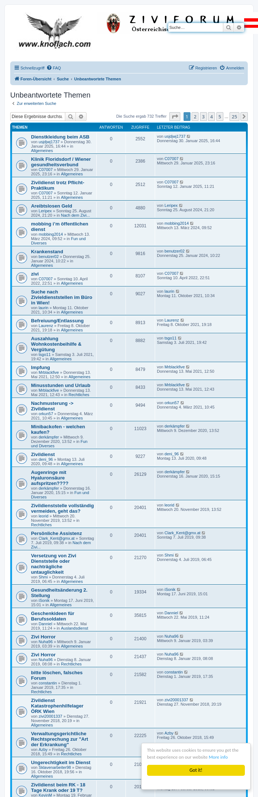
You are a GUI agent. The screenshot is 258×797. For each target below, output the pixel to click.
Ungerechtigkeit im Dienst (61, 762)
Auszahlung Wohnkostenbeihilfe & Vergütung (56, 344)
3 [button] (203, 116)
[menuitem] (53, 68)
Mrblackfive (49, 372)
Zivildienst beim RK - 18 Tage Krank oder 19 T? (58, 787)
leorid (44, 516)
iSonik (44, 600)
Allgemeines (42, 150)
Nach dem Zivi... (75, 215)
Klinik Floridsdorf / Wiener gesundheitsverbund (61, 161)
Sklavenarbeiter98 (55, 767)
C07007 (46, 169)
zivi (35, 274)
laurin (44, 307)
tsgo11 (45, 354)
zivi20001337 (50, 716)
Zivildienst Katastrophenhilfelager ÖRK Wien (57, 706)
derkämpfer (49, 437)
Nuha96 (46, 642)
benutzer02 (49, 256)
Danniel (45, 624)
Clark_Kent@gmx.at (57, 538)
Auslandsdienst (74, 628)
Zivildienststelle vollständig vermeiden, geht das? (62, 508)
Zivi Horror (43, 637)
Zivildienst (43, 454)
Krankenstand (47, 251)
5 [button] (220, 116)
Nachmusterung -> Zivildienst (52, 406)
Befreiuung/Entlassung (57, 320)
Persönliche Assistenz (56, 533)
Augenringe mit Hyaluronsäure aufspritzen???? (50, 478)
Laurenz (46, 325)
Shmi (43, 577)
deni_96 (46, 459)
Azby (43, 749)
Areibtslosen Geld (51, 206)
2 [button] (195, 116)
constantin (48, 683)
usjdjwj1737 (49, 142)
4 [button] (211, 116)
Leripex (45, 211)
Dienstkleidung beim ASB (60, 137)
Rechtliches (79, 394)
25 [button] (234, 116)
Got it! (195, 770)
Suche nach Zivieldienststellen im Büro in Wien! (61, 297)
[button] (174, 116)
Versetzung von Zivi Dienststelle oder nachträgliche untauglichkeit (53, 564)
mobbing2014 (51, 234)
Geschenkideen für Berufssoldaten (52, 616)
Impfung (40, 367)
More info (221, 757)
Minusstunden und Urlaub (61, 385)
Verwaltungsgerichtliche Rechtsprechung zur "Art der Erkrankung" (59, 739)
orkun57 (46, 413)
